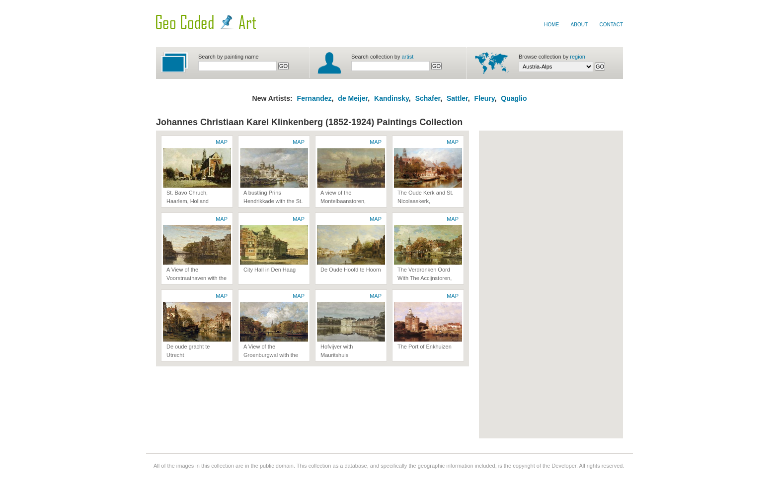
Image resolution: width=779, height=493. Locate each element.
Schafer (428, 98)
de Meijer (352, 98)
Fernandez (314, 98)
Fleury (484, 98)
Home (551, 24)
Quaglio (514, 98)
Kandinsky (391, 98)
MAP (222, 142)
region (577, 57)
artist (408, 57)
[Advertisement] (523, 284)
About (579, 24)
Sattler (457, 98)
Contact (611, 24)
